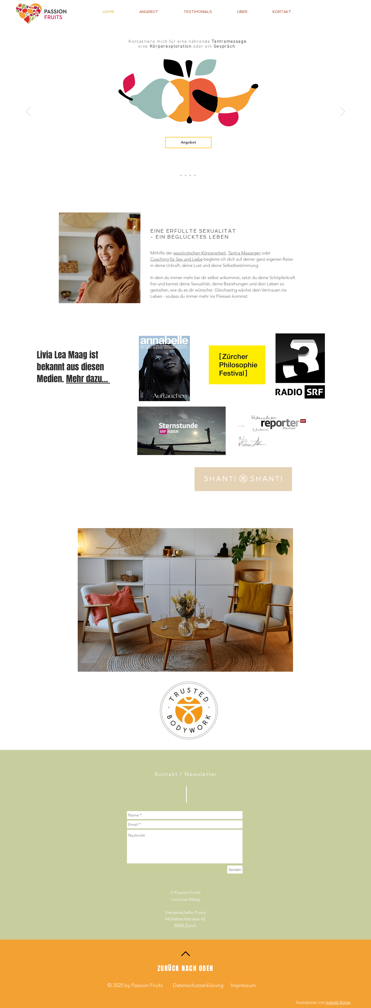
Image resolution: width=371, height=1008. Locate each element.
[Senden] (234, 869)
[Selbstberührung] (190, 175)
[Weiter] (342, 112)
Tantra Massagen (244, 252)
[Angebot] (188, 142)
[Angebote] (176, 175)
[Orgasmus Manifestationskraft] (195, 175)
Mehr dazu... (88, 378)
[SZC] (181, 175)
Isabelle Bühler (338, 1002)
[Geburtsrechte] (185, 175)
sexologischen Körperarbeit (199, 252)
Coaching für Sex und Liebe (176, 259)
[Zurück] (28, 112)
